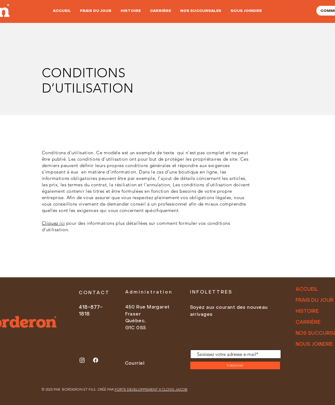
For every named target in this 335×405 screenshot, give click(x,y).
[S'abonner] (235, 365)
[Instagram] (82, 360)
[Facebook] (95, 360)
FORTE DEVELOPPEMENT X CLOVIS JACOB (151, 389)
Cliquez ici (53, 223)
